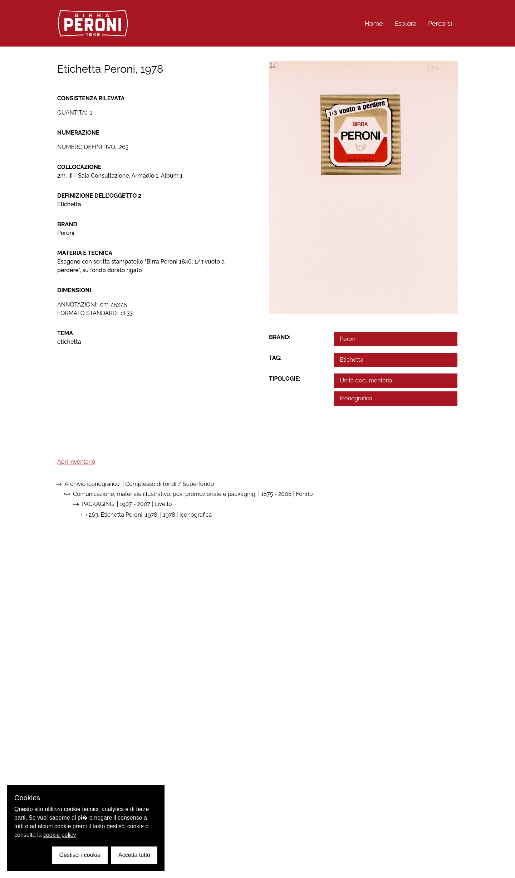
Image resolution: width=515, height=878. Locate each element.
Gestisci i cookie (79, 855)
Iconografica (356, 398)
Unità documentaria (366, 380)
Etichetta (351, 359)
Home (374, 23)
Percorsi (440, 23)
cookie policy (59, 835)
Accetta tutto (134, 855)
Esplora (405, 23)
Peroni (348, 339)
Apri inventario (76, 461)
